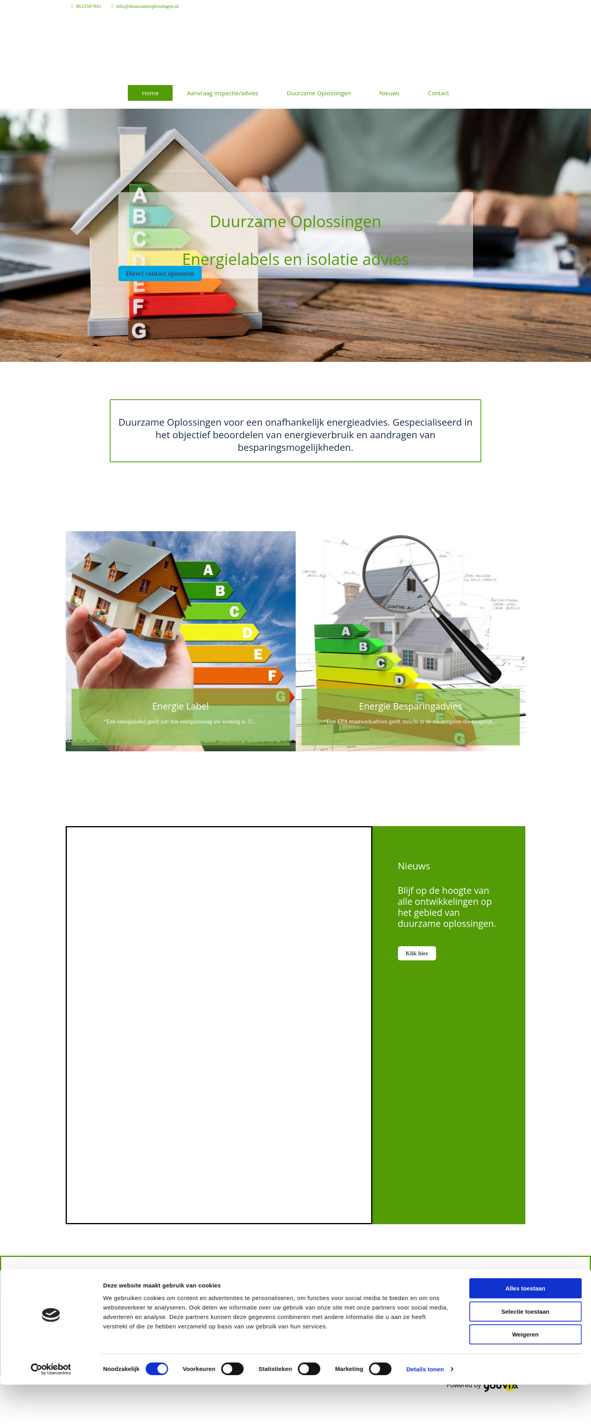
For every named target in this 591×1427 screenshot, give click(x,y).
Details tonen (425, 1203)
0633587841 (88, 6)
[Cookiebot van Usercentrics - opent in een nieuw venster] (51, 1203)
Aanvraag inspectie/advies (222, 93)
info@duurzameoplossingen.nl (147, 6)
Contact (438, 93)
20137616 (399, 1337)
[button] (160, 273)
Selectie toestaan (525, 1145)
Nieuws (389, 93)
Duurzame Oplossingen (319, 93)
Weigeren (525, 1168)
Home (150, 93)
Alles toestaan (525, 1122)
